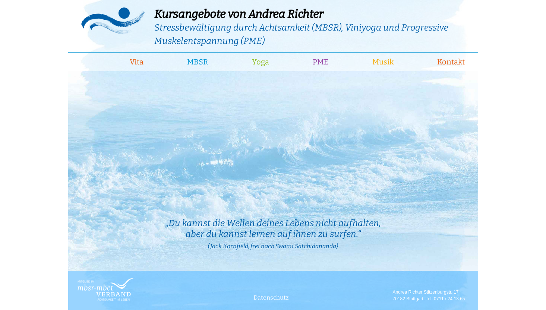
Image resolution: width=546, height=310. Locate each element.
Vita (136, 61)
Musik (383, 61)
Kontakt (451, 61)
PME (320, 61)
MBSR (197, 61)
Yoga (260, 61)
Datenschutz (271, 297)
